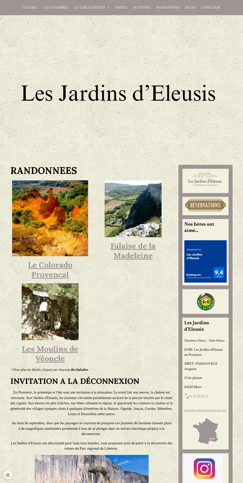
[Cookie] (8, 475)
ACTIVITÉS (142, 7)
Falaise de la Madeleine (133, 250)
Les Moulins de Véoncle (50, 353)
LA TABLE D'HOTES (90, 7)
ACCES (190, 7)
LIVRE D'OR (210, 7)
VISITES (121, 7)
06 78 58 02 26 (198, 395)
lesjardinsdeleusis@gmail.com (205, 410)
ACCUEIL (30, 7)
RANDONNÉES (167, 7)
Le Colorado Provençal (50, 269)
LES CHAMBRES (55, 7)
